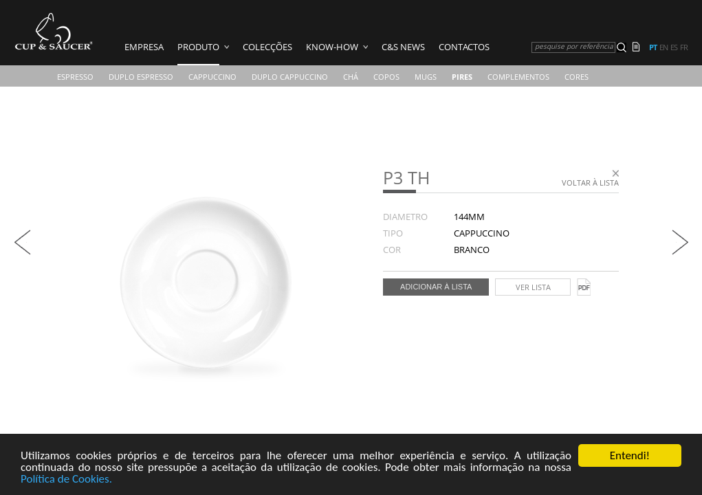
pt (653, 47)
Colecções (267, 47)
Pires (462, 77)
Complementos (518, 77)
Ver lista (533, 287)
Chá (350, 77)
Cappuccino (212, 77)
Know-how (332, 47)
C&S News (403, 47)
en (663, 47)
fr (684, 47)
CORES (576, 77)
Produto (198, 47)
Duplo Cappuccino (290, 77)
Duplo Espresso (141, 77)
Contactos (464, 47)
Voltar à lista (590, 182)
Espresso (75, 77)
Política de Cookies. (66, 479)
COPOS (386, 77)
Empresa (144, 47)
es (673, 47)
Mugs (426, 77)
